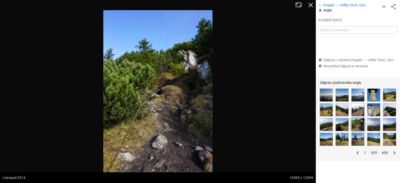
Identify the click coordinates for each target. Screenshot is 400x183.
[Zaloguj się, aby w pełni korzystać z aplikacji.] (384, 7)
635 (385, 153)
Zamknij (311, 5)
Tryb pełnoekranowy (300, 5)
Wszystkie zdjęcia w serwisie (343, 66)
